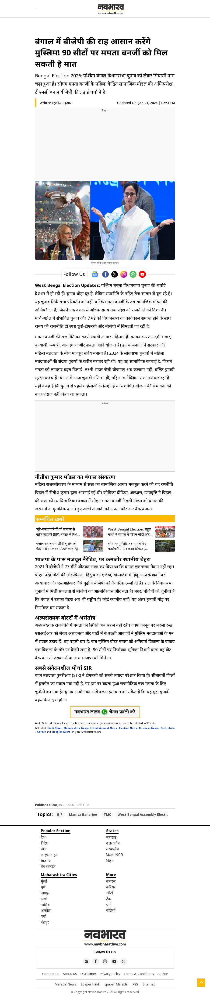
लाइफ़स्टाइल (49, 854)
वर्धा (43, 916)
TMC (107, 814)
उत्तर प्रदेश (113, 843)
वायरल (111, 881)
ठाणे (44, 898)
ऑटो (109, 892)
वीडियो (111, 910)
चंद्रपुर (45, 922)
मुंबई (44, 881)
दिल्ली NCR (114, 854)
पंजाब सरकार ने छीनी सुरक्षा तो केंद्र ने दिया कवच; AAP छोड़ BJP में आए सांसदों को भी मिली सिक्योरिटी (58, 546)
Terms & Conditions (139, 973)
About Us (70, 973)
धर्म (108, 904)
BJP (60, 814)
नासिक (45, 904)
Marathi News (65, 984)
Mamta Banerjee (83, 814)
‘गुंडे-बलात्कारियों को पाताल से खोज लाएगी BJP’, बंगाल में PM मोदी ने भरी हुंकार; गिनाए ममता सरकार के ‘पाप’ (56, 532)
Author (163, 973)
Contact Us (50, 973)
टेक (108, 898)
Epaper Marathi (116, 984)
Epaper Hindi (90, 984)
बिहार (110, 860)
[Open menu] (35, 8)
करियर (111, 887)
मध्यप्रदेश (112, 849)
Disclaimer (88, 973)
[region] (105, 145)
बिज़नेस (46, 860)
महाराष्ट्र (111, 837)
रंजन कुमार (64, 103)
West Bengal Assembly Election (144, 814)
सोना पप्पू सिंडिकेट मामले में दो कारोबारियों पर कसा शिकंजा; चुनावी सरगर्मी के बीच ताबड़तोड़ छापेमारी (128, 546)
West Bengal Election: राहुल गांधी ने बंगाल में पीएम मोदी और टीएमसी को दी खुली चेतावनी (129, 532)
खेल (43, 849)
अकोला (46, 910)
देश (43, 837)
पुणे (43, 887)
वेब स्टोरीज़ (48, 866)
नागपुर (45, 892)
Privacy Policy (110, 973)
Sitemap (149, 984)
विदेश (45, 843)
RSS (135, 984)
